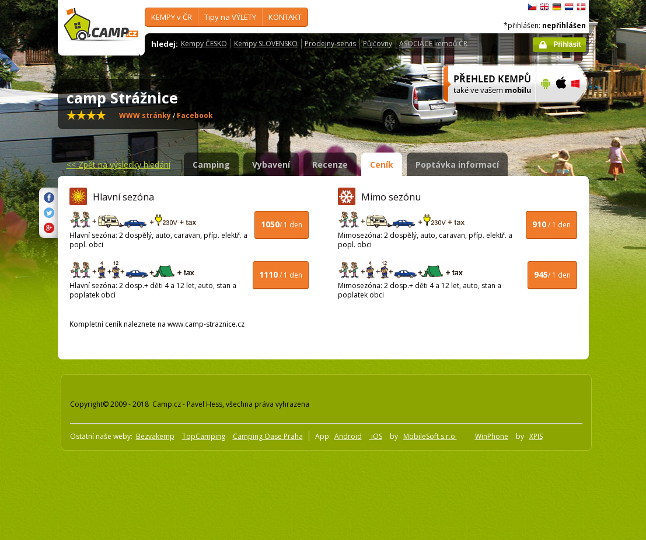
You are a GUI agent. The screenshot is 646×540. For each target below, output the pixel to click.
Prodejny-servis (330, 44)
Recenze (330, 164)
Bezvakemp (155, 436)
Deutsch (556, 7)
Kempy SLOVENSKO (266, 44)
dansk (581, 7)
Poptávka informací (457, 164)
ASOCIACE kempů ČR (433, 44)
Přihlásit (567, 44)
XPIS (536, 436)
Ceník (381, 164)
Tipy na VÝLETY (230, 17)
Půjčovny (377, 44)
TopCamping (203, 436)
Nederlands (569, 7)
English (544, 7)
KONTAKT (285, 17)
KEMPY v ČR (171, 17)
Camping (211, 164)
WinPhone (491, 436)
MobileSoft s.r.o (430, 436)
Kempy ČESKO (204, 44)
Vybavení (271, 164)
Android (348, 436)
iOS (375, 436)
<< (118, 164)
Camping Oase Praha (268, 436)
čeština (532, 7)
